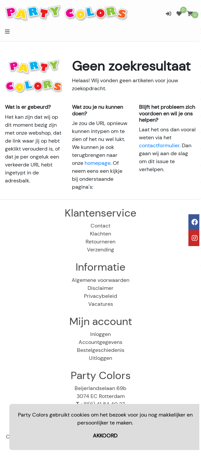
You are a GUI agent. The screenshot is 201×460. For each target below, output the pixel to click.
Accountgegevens (100, 342)
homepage (97, 163)
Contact (100, 225)
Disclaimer (100, 288)
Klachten (100, 233)
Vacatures (100, 303)
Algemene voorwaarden (100, 280)
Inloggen (100, 334)
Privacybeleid (100, 296)
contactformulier (159, 145)
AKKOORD (105, 435)
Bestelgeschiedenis (100, 350)
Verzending (100, 249)
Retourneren (100, 241)
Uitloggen (100, 358)
